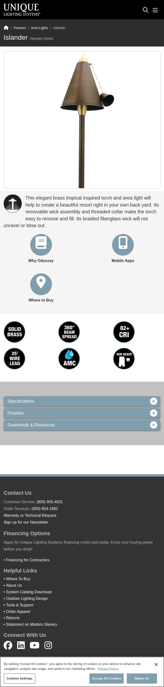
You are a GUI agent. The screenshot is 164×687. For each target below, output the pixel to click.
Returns (13, 618)
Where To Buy (18, 579)
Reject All (142, 678)
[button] (41, 249)
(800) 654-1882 (45, 509)
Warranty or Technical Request (30, 515)
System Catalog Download (29, 592)
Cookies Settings (20, 678)
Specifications (82, 401)
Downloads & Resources (82, 425)
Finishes (82, 413)
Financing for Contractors (28, 560)
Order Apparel (18, 612)
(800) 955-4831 (49, 502)
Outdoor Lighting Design (27, 598)
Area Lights (39, 28)
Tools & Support (19, 605)
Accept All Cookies (106, 678)
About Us (14, 585)
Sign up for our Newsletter (26, 522)
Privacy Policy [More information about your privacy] (108, 669)
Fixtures (20, 28)
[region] (82, 672)
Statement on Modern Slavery (31, 624)
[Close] (156, 664)
